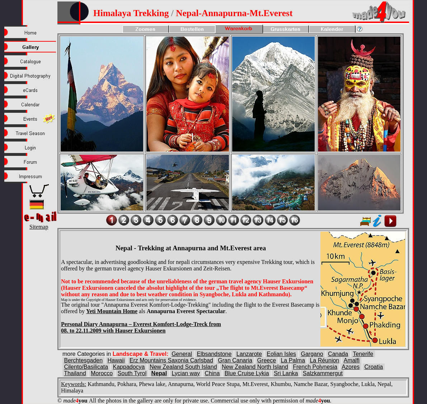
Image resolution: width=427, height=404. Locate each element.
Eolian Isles (281, 354)
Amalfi (352, 360)
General (182, 354)
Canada (338, 354)
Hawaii (116, 360)
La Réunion (324, 360)
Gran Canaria (235, 360)
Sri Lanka (286, 373)
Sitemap (38, 227)
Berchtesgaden (83, 360)
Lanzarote (249, 354)
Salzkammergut (323, 373)
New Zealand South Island (183, 367)
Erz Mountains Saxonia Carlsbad (171, 360)
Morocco (102, 373)
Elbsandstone (214, 354)
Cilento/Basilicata (86, 367)
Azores (351, 367)
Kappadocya (129, 367)
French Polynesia (315, 367)
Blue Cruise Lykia (247, 373)
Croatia (374, 367)
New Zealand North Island (255, 367)
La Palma (293, 360)
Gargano (312, 354)
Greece (266, 360)
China (212, 373)
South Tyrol (132, 373)
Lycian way (186, 373)
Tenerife (363, 354)
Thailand (75, 373)
